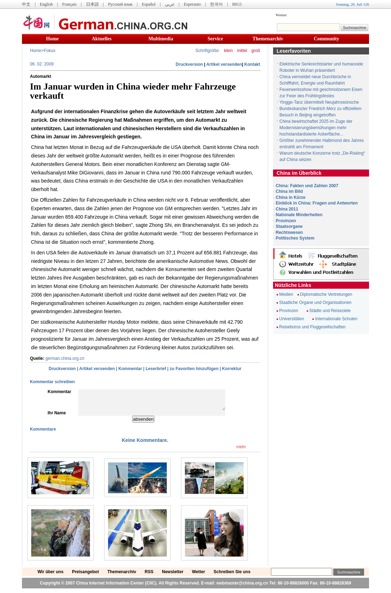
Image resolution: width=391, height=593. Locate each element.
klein (228, 50)
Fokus (50, 50)
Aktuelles (102, 38)
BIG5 (237, 4)
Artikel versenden (224, 64)
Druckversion (189, 64)
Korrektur (232, 368)
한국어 (216, 4)
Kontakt (252, 64)
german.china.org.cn (65, 358)
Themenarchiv (268, 38)
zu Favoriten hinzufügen (194, 368)
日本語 (92, 4)
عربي (170, 4)
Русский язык (120, 4)
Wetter (281, 15)
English (46, 4)
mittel (242, 50)
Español (149, 4)
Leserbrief (156, 368)
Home (52, 38)
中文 (26, 4)
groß (255, 50)
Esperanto (192, 4)
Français (69, 4)
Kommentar (130, 368)
